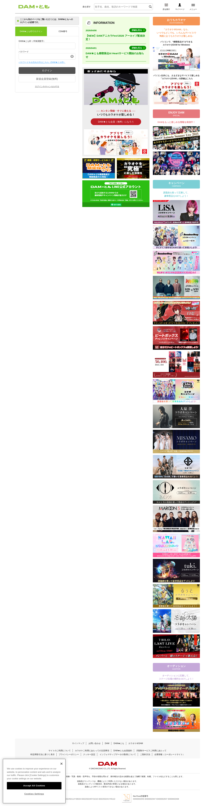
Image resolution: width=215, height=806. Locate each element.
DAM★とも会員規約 (122, 750)
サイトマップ (78, 743)
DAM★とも (119, 743)
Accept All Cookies (34, 789)
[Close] (61, 767)
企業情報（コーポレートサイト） (169, 754)
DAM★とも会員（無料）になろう (116, 121)
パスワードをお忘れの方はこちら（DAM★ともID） (42, 62)
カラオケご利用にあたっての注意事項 (92, 750)
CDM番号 (63, 31)
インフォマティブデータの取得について (118, 754)
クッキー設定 (89, 754)
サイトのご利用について (60, 750)
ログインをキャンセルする (47, 86)
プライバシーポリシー (69, 754)
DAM (107, 743)
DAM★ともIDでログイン (31, 31)
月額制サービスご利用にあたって (151, 750)
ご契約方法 (145, 754)
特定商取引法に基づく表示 (42, 754)
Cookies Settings (34, 797)
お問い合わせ (95, 743)
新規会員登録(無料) (47, 78)
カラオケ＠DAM (135, 743)
